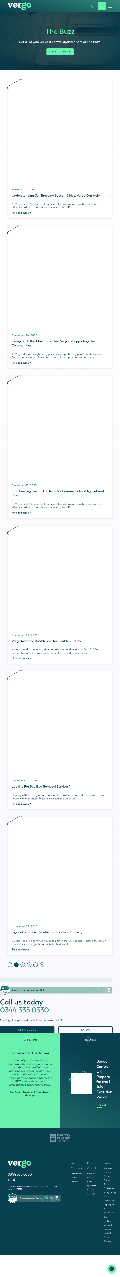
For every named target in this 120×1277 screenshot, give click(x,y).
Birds (89, 1181)
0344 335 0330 (24, 1010)
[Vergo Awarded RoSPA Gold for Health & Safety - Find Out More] (60, 595)
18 (42, 964)
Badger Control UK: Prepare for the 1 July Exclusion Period (104, 1079)
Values (74, 1177)
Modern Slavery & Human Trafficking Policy (108, 1228)
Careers (74, 1181)
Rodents (91, 1173)
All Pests (91, 1193)
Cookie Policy (110, 1188)
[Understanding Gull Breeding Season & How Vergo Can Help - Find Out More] (60, 149)
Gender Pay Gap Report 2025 (109, 1204)
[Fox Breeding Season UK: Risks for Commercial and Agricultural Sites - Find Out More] (60, 447)
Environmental (77, 1173)
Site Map (108, 1241)
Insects (90, 1177)
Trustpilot (1, 980)
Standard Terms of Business (108, 1172)
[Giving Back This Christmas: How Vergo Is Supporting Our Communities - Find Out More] (60, 297)
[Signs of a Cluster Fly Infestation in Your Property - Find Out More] (60, 886)
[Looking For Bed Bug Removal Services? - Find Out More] (60, 740)
